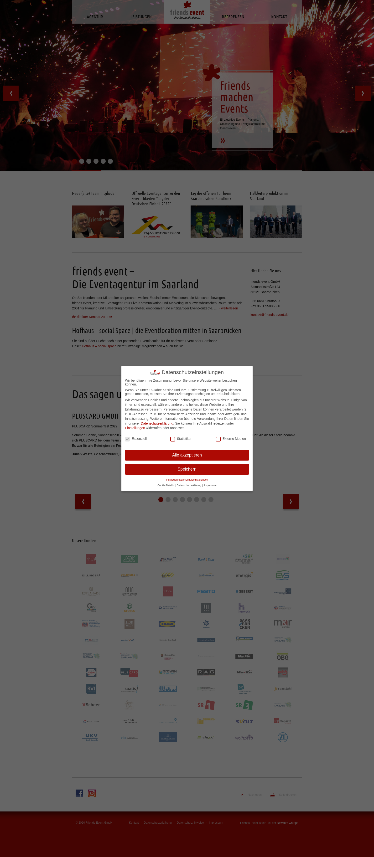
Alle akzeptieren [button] (187, 452)
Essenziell (136, 435)
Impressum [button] (210, 482)
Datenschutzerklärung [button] (189, 482)
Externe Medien (231, 435)
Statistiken (181, 435)
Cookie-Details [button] (165, 482)
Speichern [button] (187, 466)
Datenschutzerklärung (157, 420)
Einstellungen (135, 425)
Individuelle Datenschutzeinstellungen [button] (187, 476)
